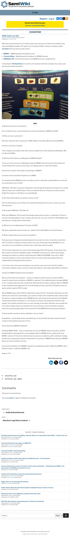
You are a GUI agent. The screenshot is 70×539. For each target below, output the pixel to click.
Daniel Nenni (10, 446)
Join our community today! (35, 26)
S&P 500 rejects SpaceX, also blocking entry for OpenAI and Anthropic (22, 501)
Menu (35, 12)
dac (15, 379)
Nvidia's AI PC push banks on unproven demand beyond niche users (21, 474)
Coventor (10, 39)
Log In (51, 19)
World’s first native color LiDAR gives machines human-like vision (20, 493)
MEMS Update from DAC (10, 36)
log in (17, 398)
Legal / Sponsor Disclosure (30, 534)
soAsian (9, 439)
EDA (15, 39)
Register (43, 19)
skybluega (9, 454)
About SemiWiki (42, 534)
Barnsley (11, 437)
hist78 (8, 469)
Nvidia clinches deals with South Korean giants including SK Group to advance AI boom (27, 487)
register (11, 398)
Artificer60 (11, 445)
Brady (8, 462)
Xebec (10, 495)
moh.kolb (9, 483)
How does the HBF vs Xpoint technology (13, 451)
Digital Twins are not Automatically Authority (14, 481)
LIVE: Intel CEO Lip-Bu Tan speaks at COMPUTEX (16, 443)
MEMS (5, 54)
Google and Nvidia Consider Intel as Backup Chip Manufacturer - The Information (25, 458)
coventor (9, 379)
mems (20, 379)
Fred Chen (11, 452)
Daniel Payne (6, 37)
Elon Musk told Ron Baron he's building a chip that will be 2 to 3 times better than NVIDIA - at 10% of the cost (34, 435)
